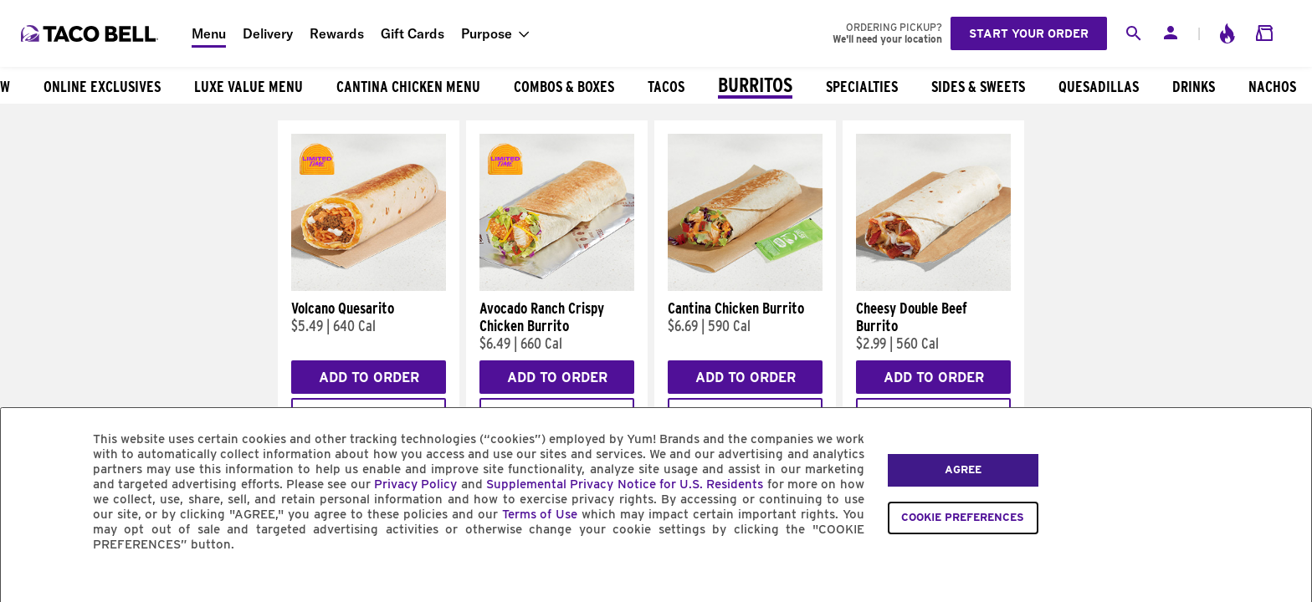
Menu (209, 33)
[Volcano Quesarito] (368, 286)
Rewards (337, 33)
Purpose (486, 33)
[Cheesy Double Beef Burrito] (933, 286)
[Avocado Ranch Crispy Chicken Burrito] (556, 286)
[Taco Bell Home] (91, 33)
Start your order (1029, 33)
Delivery (268, 33)
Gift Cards (412, 33)
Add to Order (369, 377)
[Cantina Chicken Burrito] (745, 286)
